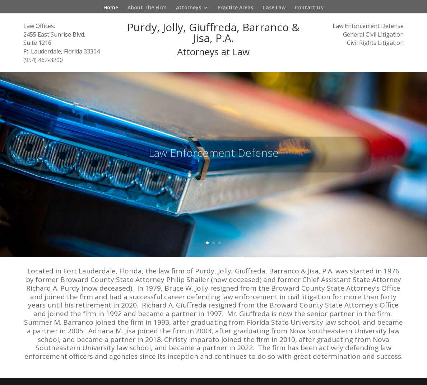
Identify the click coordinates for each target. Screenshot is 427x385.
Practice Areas (235, 8)
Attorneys (188, 8)
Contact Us (309, 8)
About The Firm (147, 8)
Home (110, 8)
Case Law (274, 8)
